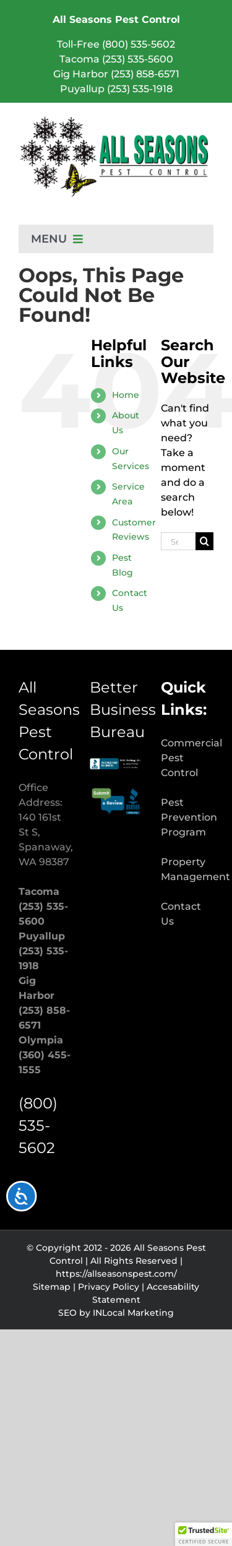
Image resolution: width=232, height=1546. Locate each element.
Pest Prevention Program (189, 817)
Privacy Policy (108, 1286)
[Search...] (178, 541)
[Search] (204, 541)
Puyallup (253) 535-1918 (116, 89)
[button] (203, 1534)
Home (125, 394)
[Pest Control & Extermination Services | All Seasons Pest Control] (116, 120)
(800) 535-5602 (38, 1125)
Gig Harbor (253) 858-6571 (116, 74)
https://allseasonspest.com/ (116, 1273)
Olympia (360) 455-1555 (45, 1055)
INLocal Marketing (133, 1312)
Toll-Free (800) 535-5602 (116, 44)
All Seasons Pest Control (116, 19)
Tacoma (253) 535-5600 (116, 59)
